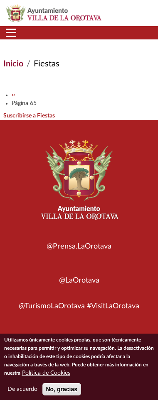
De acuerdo (22, 392)
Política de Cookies (46, 376)
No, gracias (61, 392)
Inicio (13, 64)
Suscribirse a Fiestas (29, 116)
